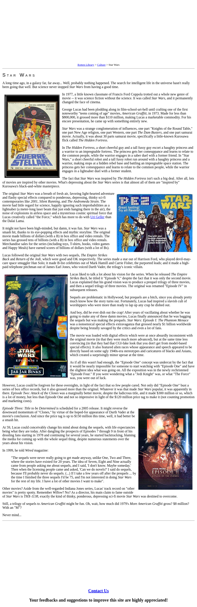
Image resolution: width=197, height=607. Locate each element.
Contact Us (98, 590)
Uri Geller (97, 217)
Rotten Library (86, 64)
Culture (101, 64)
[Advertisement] (98, 32)
